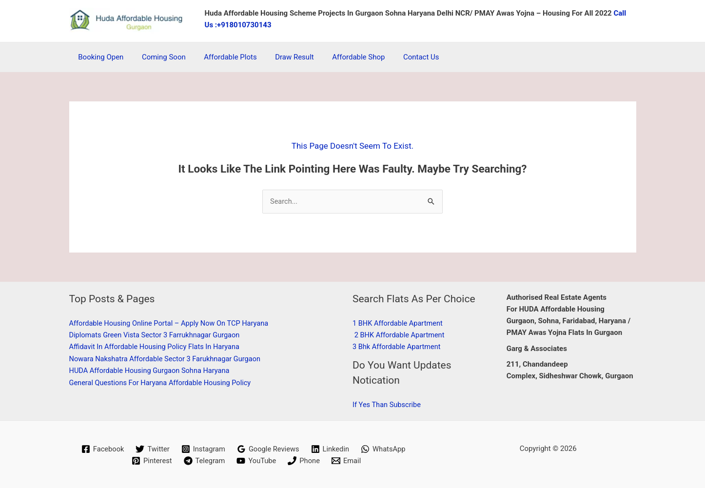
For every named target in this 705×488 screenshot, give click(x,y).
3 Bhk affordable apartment (397, 347)
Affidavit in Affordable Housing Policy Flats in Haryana (157, 347)
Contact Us (401, 57)
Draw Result (281, 57)
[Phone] (305, 460)
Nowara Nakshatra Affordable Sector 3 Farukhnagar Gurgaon (168, 358)
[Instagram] (202, 449)
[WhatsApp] (385, 449)
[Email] (347, 460)
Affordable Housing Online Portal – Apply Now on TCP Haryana (171, 323)
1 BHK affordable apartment (398, 323)
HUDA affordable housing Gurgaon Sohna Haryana (152, 370)
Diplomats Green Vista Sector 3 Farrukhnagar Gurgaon (157, 335)
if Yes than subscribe (387, 404)
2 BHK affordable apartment (400, 335)
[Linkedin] (331, 449)
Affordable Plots (221, 57)
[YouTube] (256, 460)
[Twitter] (151, 449)
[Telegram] (204, 460)
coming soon (158, 57)
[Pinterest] (150, 460)
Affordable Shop (341, 57)
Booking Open (99, 57)
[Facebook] (100, 449)
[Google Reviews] (268, 449)
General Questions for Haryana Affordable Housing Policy (162, 382)
